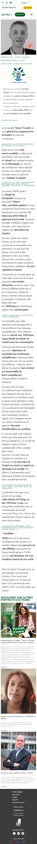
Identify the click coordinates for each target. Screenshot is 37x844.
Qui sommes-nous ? (18, 802)
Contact (14, 797)
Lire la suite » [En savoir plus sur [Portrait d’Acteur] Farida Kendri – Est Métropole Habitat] (4, 730)
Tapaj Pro (15, 800)
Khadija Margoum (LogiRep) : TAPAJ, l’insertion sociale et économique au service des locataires (18, 642)
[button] (31, 14)
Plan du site (15, 795)
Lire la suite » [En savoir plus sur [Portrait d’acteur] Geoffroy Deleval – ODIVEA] (4, 786)
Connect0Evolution (8, 139)
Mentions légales (17, 792)
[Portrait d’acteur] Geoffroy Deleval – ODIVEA (17, 773)
